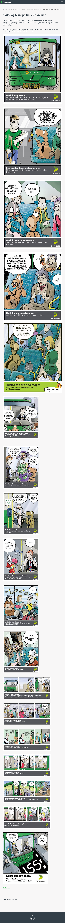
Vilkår (16, 9)
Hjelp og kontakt (7, 9)
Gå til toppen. (6, 888)
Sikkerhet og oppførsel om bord (30, 9)
